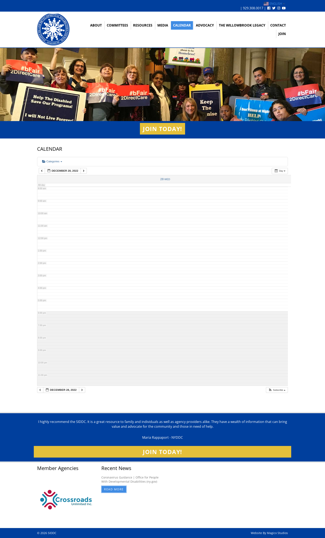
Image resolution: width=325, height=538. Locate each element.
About (96, 25)
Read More (114, 489)
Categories (52, 161)
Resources (142, 25)
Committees (117, 25)
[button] (276, 390)
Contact (278, 25)
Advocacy (205, 25)
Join (282, 34)
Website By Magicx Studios (269, 533)
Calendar (182, 25)
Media (162, 25)
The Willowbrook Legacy (242, 25)
